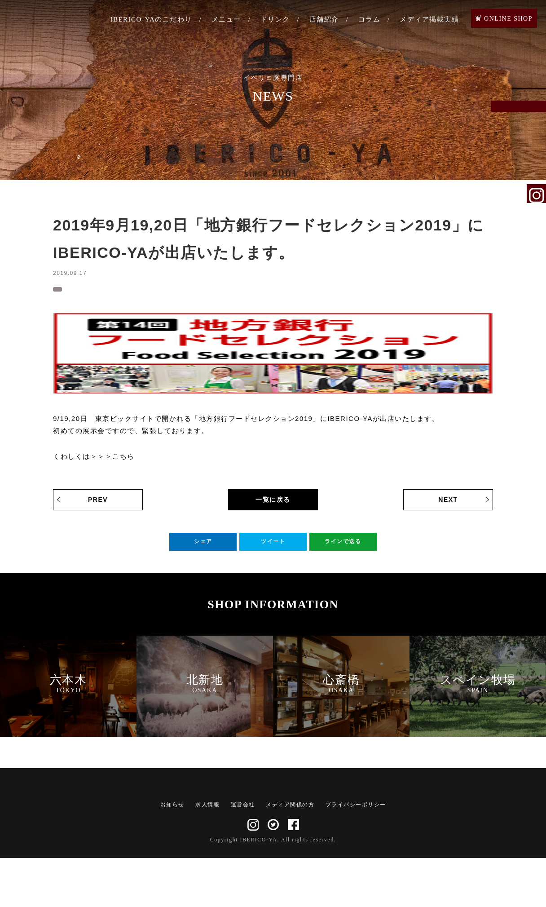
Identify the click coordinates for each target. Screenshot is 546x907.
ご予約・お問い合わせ (536, 122)
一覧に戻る (273, 504)
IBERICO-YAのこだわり (151, 19)
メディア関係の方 (290, 853)
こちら (123, 461)
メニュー (226, 19)
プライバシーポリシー (356, 853)
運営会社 (243, 853)
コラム (369, 19)
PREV (98, 504)
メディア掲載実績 (429, 19)
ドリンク (275, 19)
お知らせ (73, 289)
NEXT (448, 504)
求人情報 (207, 853)
